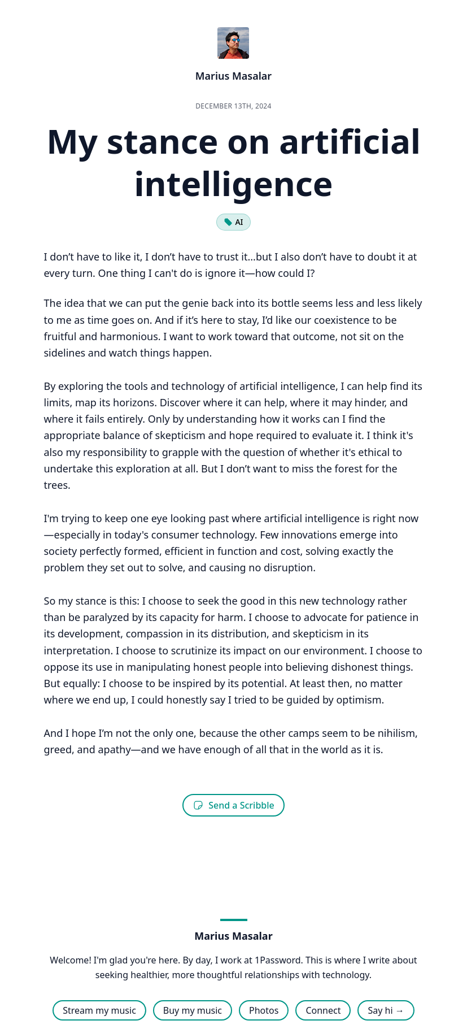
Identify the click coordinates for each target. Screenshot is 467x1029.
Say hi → (386, 1010)
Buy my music (192, 1010)
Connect (323, 1010)
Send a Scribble (233, 805)
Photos (263, 1010)
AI (233, 221)
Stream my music (99, 1010)
